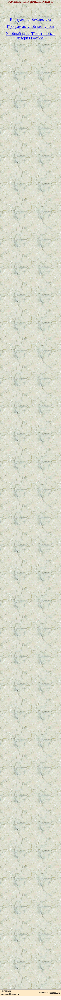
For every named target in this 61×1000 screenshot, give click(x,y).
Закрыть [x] (55, 992)
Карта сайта (43, 992)
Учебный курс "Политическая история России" (30, 35)
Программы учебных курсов (30, 26)
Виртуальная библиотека (30, 19)
